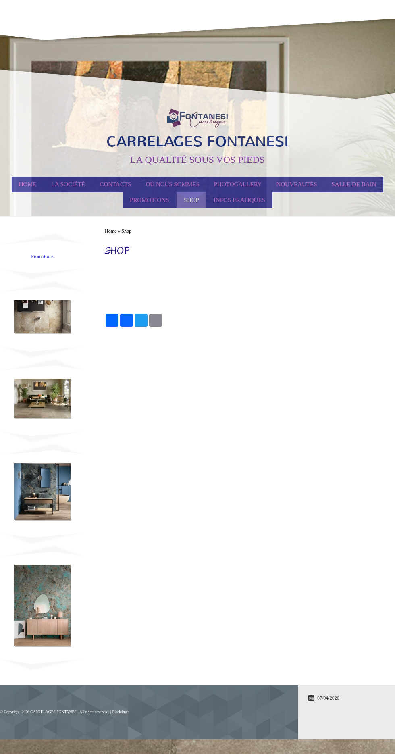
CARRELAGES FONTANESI (197, 141)
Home (28, 184)
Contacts (115, 184)
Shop (191, 200)
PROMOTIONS (149, 200)
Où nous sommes (172, 184)
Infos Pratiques (239, 200)
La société (68, 184)
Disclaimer (120, 712)
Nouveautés (296, 184)
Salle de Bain (354, 184)
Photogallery (238, 184)
